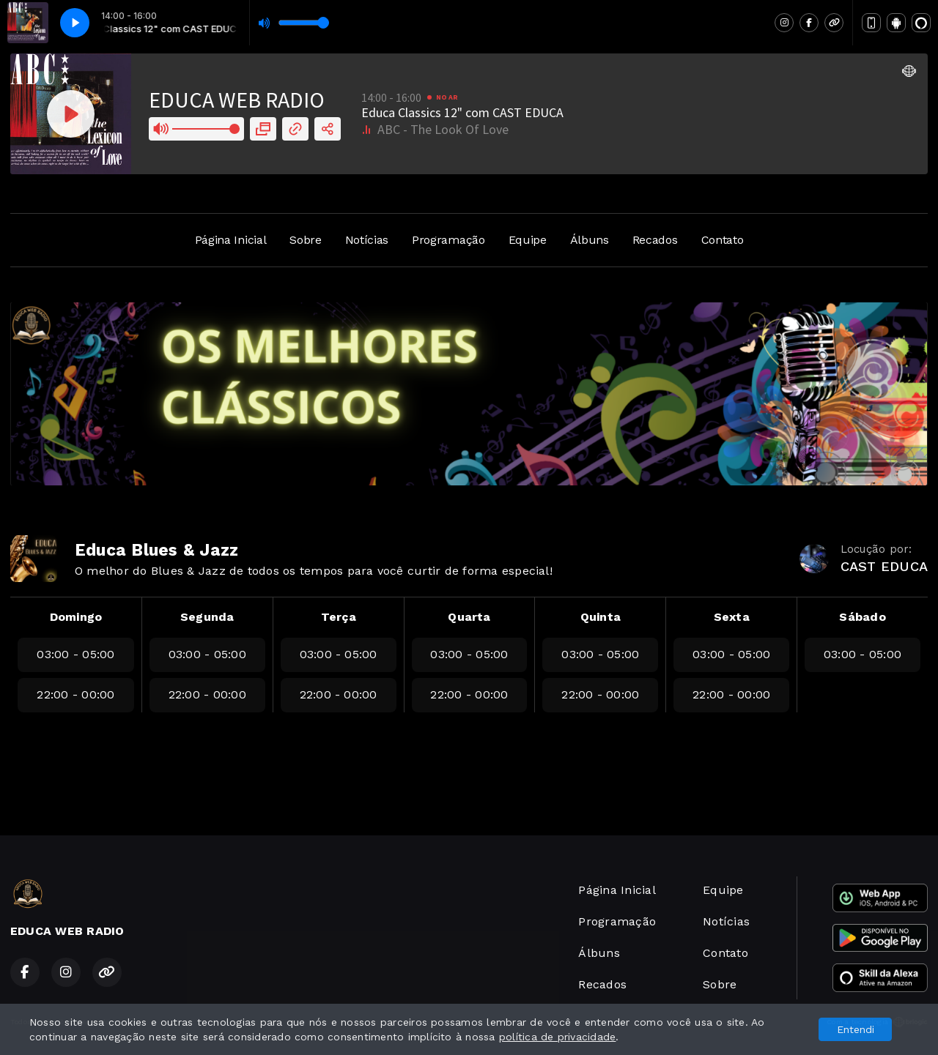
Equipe (528, 240)
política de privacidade (557, 1037)
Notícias (366, 240)
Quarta (469, 617)
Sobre (305, 240)
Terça (338, 617)
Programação (448, 240)
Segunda (207, 617)
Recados (655, 240)
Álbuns (589, 240)
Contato (722, 240)
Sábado (862, 617)
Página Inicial (231, 240)
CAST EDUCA (884, 566)
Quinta (600, 617)
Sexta (732, 617)
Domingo (76, 617)
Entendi (855, 1029)
